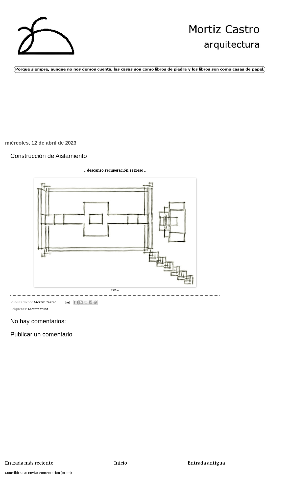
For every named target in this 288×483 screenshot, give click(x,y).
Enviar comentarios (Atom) (50, 473)
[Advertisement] (144, 118)
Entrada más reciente (29, 463)
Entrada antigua (206, 463)
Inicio (120, 463)
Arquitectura (38, 309)
